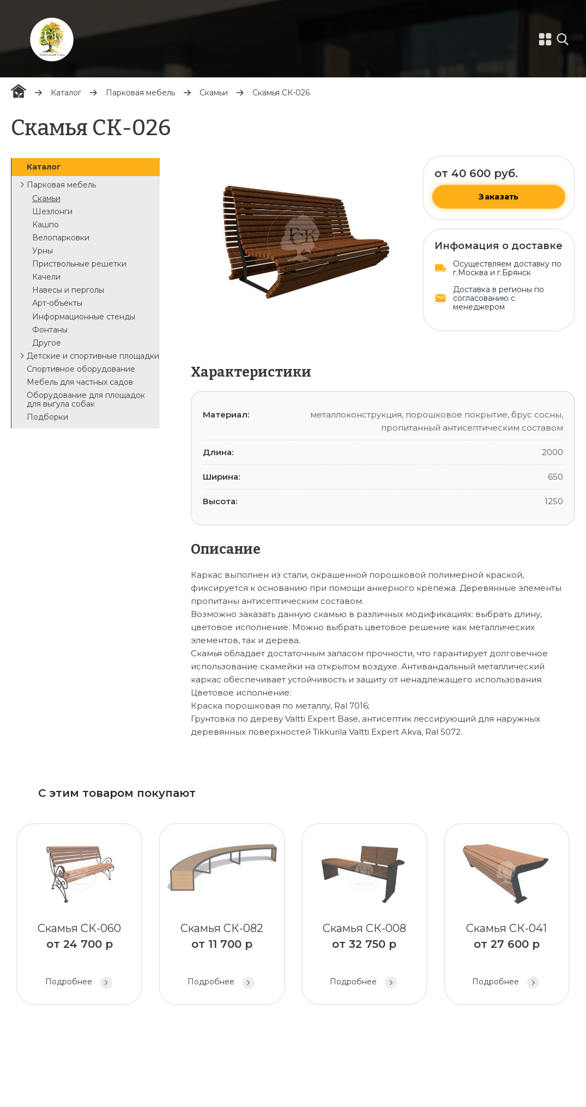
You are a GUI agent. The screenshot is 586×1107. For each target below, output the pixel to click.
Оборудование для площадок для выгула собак (86, 399)
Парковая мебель (140, 93)
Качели (46, 277)
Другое (46, 343)
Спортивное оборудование (81, 369)
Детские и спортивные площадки (93, 356)
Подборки (47, 417)
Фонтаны (50, 330)
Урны (42, 251)
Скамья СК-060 (79, 915)
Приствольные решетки (79, 264)
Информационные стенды (83, 317)
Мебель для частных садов (80, 382)
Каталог (66, 93)
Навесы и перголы (68, 290)
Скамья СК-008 (364, 915)
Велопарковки (60, 238)
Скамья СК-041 (507, 915)
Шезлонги (52, 211)
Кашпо (45, 224)
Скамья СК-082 (221, 915)
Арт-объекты (57, 303)
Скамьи (214, 93)
